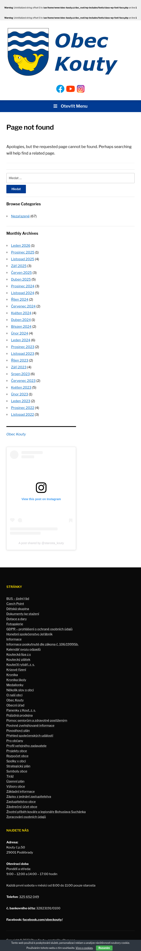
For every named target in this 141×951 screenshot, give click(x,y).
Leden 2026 (20, 245)
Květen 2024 (21, 311)
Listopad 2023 (22, 351)
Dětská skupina (17, 604)
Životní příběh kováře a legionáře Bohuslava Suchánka (46, 807)
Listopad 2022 (22, 410)
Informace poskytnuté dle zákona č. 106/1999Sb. (42, 640)
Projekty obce (16, 746)
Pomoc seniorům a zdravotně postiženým (36, 716)
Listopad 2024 (22, 292)
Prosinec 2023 (22, 344)
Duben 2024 (21, 318)
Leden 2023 (20, 397)
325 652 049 (29, 892)
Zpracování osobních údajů (26, 812)
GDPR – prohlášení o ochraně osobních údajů (39, 625)
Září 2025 (19, 265)
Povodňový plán (18, 726)
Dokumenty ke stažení (22, 609)
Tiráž (10, 772)
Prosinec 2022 (22, 404)
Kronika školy (16, 675)
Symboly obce (16, 767)
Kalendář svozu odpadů (23, 645)
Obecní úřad (15, 701)
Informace (14, 635)
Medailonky (15, 680)
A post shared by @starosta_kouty (41, 538)
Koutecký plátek (18, 655)
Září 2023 (19, 364)
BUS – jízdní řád (17, 594)
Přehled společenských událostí (29, 731)
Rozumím (104, 948)
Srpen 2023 (20, 371)
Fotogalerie (14, 620)
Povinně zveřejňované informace (30, 721)
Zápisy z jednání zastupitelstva (28, 792)
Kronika (12, 670)
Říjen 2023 (19, 357)
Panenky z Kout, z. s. (21, 706)
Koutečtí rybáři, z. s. (20, 660)
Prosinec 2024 (22, 285)
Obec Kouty (16, 430)
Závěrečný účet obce (21, 802)
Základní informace (20, 787)
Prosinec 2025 (22, 252)
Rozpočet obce (17, 751)
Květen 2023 (21, 384)
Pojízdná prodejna (19, 711)
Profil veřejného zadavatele (26, 741)
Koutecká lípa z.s (18, 650)
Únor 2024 (19, 331)
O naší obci (14, 691)
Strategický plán (18, 762)
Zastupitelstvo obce (21, 797)
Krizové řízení (16, 665)
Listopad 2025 (22, 259)
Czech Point (15, 599)
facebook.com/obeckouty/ (43, 915)
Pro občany (14, 736)
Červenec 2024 (23, 305)
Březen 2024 (21, 324)
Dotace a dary (16, 614)
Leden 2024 (20, 338)
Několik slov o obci (20, 686)
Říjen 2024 (19, 298)
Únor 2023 (19, 390)
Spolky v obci (16, 757)
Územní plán (15, 777)
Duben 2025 (21, 278)
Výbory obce (15, 782)
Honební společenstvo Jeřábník (29, 630)
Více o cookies (84, 948)
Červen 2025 (21, 272)
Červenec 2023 (23, 377)
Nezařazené (20, 216)
